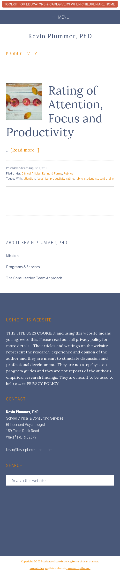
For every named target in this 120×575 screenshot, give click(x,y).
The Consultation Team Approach (34, 277)
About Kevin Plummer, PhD (37, 242)
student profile (104, 178)
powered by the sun (78, 568)
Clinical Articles (31, 173)
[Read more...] (25, 150)
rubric (79, 178)
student (89, 178)
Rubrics (68, 173)
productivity (57, 178)
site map (94, 561)
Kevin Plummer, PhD (60, 36)
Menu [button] (63, 17)
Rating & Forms (52, 173)
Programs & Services (23, 266)
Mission (12, 255)
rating (70, 178)
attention (29, 178)
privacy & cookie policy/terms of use (65, 561)
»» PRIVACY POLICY (40, 383)
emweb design (39, 568)
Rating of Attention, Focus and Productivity (54, 111)
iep (47, 178)
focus (40, 178)
